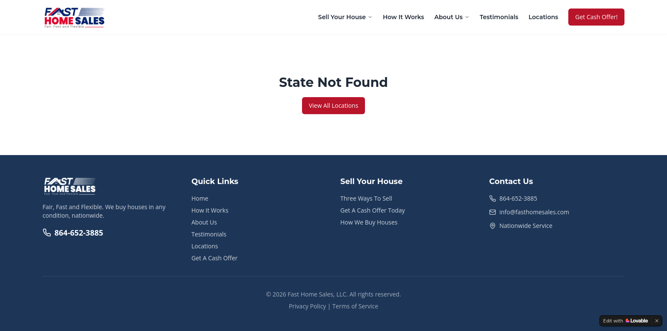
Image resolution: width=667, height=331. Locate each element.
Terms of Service (355, 306)
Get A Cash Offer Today (372, 210)
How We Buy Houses (368, 222)
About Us (452, 17)
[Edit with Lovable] (625, 321)
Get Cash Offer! (596, 17)
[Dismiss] (657, 321)
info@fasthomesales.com (534, 212)
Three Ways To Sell (366, 198)
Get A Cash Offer (214, 258)
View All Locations (333, 105)
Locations (543, 17)
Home (199, 198)
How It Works (403, 17)
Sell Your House (345, 17)
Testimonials (499, 17)
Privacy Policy (307, 306)
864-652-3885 (73, 232)
